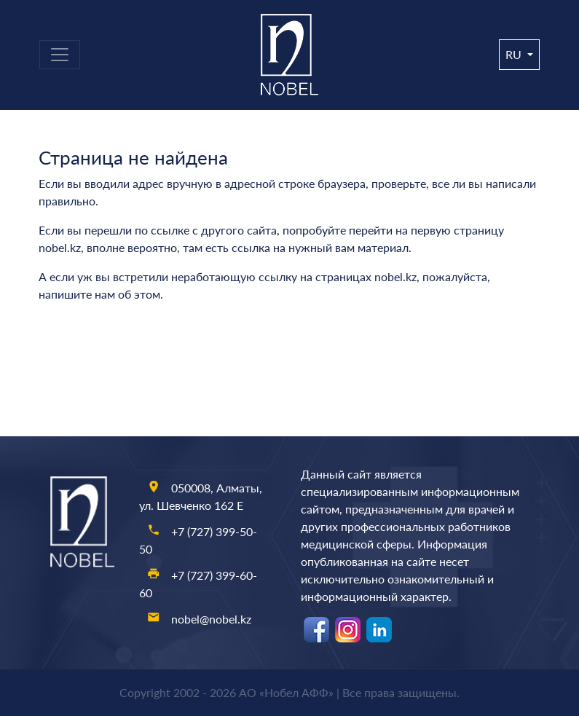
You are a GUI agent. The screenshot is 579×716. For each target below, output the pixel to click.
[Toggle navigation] (59, 54)
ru (514, 54)
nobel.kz (60, 247)
